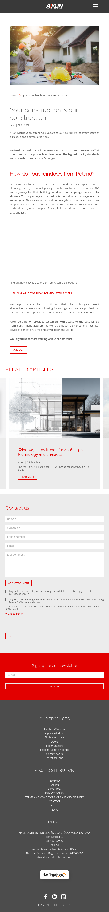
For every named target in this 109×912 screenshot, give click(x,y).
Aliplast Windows (54, 733)
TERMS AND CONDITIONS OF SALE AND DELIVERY (54, 797)
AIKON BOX (54, 789)
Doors (54, 741)
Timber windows (54, 737)
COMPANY (54, 781)
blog (54, 805)
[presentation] (29, 624)
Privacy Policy (74, 606)
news (13, 95)
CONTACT (54, 801)
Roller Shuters (54, 746)
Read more (27, 476)
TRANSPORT (54, 785)
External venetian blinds (54, 750)
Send (11, 636)
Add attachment (18, 583)
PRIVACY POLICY (54, 793)
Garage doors (54, 754)
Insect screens (54, 758)
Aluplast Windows (54, 729)
